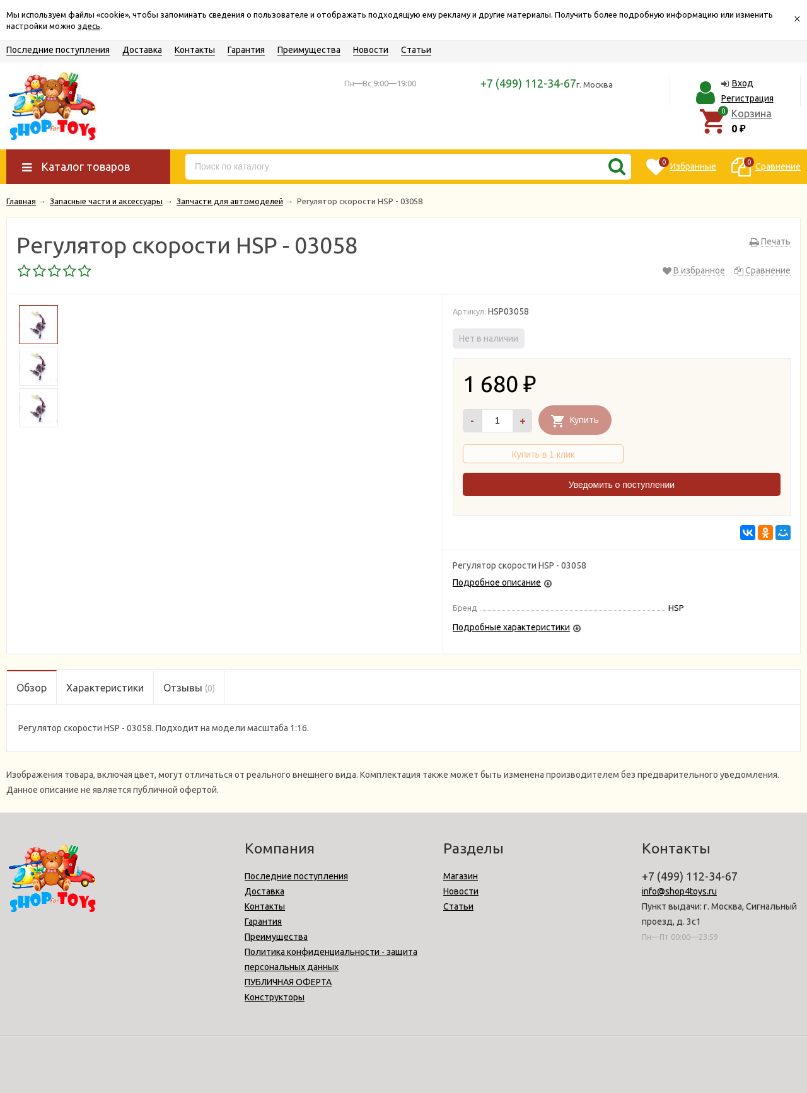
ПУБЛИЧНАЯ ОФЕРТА (288, 982)
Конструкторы (275, 997)
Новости (370, 50)
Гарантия (246, 50)
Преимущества (308, 50)
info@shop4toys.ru (679, 891)
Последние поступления (58, 50)
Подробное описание (497, 582)
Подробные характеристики (511, 627)
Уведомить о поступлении (622, 485)
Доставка (142, 50)
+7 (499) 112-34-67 (528, 83)
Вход (742, 83)
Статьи (416, 50)
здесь (89, 25)
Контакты (195, 50)
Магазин (460, 876)
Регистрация (747, 98)
